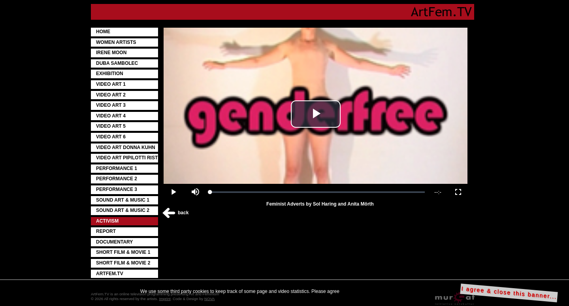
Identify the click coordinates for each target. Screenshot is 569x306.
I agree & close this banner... (509, 292)
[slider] (317, 192)
